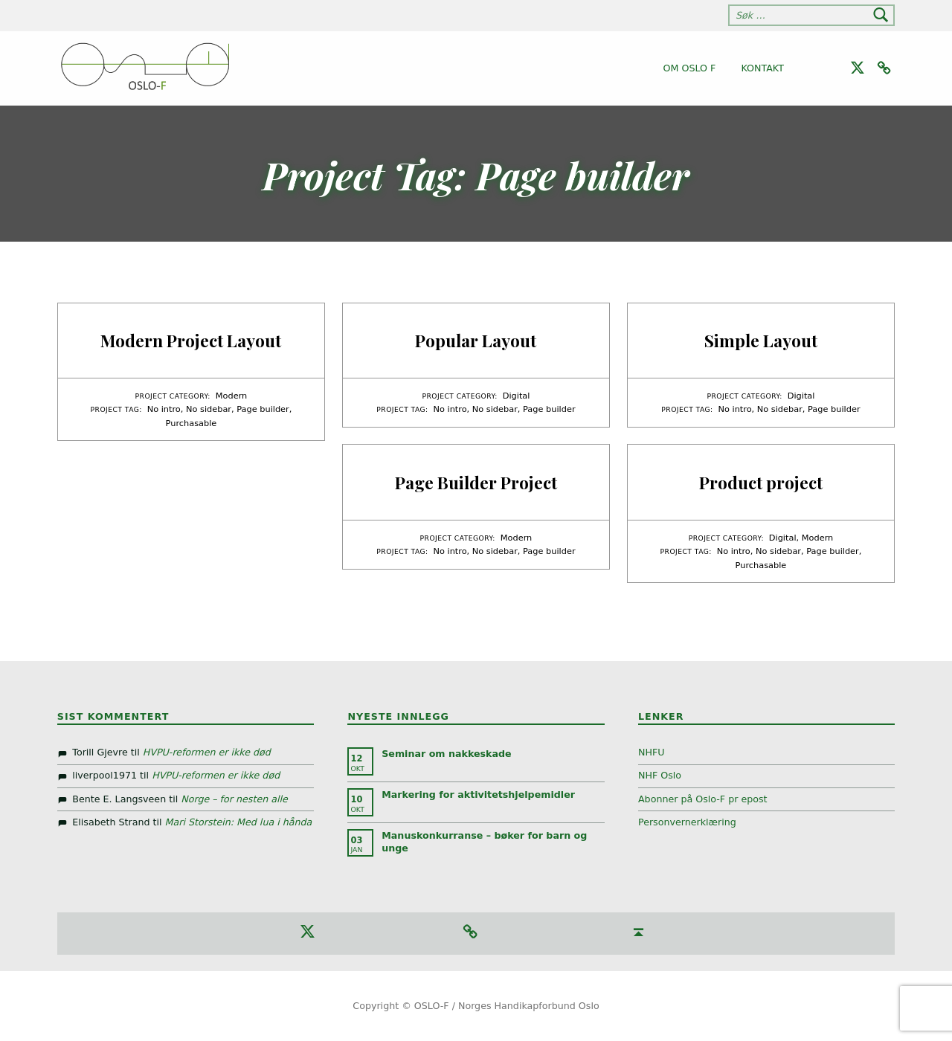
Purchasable (191, 423)
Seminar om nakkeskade (446, 753)
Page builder (263, 409)
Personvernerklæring (687, 822)
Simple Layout (760, 340)
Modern (232, 395)
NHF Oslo (659, 775)
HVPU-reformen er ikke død (207, 752)
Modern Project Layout (190, 340)
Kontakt (762, 68)
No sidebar (208, 409)
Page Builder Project (476, 482)
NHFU (651, 752)
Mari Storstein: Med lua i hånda (238, 822)
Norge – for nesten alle (234, 799)
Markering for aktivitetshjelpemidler (478, 794)
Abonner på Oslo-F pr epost (703, 799)
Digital (516, 395)
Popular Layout (475, 340)
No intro (164, 409)
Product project (761, 482)
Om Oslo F (689, 68)
